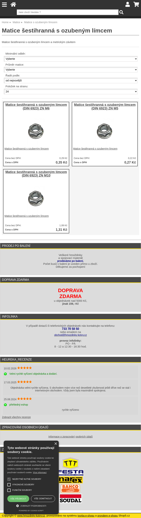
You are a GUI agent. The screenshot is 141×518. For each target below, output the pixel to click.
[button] (31, 505)
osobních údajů (84, 436)
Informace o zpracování (61, 436)
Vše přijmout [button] (18, 499)
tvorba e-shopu (86, 515)
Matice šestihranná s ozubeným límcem (26, 148)
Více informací (40, 472)
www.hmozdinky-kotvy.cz (31, 515)
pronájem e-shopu (107, 515)
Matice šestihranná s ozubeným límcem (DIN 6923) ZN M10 (36, 174)
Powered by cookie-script (31, 511)
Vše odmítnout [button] (43, 498)
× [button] (55, 443)
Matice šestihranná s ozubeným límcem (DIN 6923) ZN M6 (36, 106)
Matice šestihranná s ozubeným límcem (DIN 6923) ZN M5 (104, 106)
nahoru (135, 512)
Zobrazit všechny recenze (16, 417)
